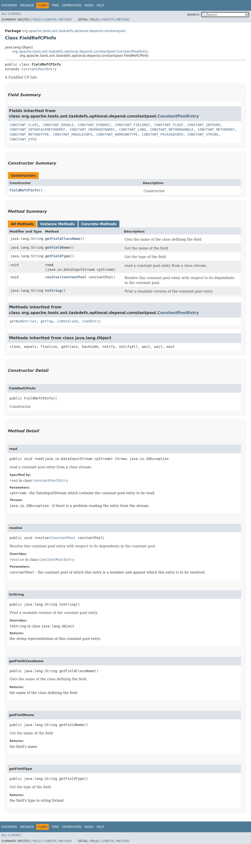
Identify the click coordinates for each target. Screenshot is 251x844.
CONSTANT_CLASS (24, 125)
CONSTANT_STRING (202, 134)
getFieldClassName (62, 239)
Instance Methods (57, 224)
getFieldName (57, 247)
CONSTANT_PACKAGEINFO (162, 134)
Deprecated (72, 5)
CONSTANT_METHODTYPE (29, 134)
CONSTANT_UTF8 (23, 139)
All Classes (11, 13)
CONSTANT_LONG (132, 129)
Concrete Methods (99, 224)
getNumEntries (23, 321)
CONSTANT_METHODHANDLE (171, 129)
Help (100, 5)
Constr (50, 19)
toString (53, 291)
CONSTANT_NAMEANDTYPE (117, 134)
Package (27, 5)
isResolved (67, 321)
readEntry (91, 321)
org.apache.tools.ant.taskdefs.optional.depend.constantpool (74, 31)
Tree (55, 5)
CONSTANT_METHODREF (216, 129)
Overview (9, 5)
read (49, 265)
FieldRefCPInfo (24, 190)
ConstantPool (74, 277)
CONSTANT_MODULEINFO (72, 134)
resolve (52, 277)
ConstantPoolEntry (38, 69)
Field (36, 19)
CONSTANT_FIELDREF (132, 125)
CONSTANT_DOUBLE (58, 125)
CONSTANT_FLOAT (168, 125)
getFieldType (57, 256)
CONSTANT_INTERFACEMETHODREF (37, 129)
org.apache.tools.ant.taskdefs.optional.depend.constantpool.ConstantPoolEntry (80, 51)
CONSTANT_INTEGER (203, 125)
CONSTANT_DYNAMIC (94, 125)
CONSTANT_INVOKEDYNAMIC (92, 129)
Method (65, 19)
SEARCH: (193, 14)
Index (89, 5)
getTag (46, 321)
